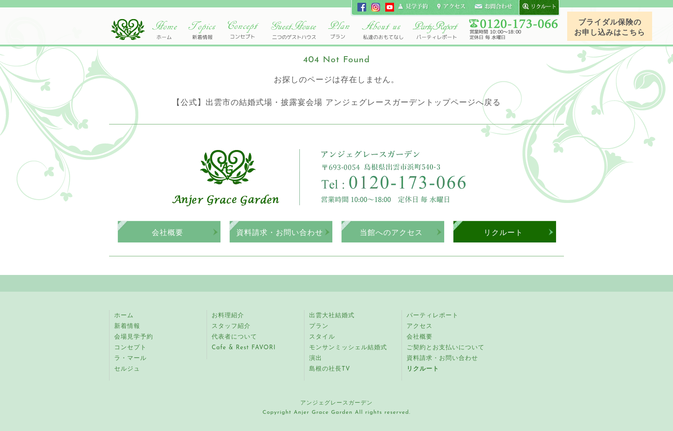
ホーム (164, 30)
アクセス (420, 326)
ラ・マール (130, 358)
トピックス (201, 30)
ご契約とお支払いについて (446, 348)
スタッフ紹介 (231, 326)
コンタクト (493, 7)
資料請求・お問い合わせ (279, 232)
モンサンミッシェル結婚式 (348, 348)
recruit (537, 7)
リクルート (503, 232)
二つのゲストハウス (293, 30)
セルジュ (127, 369)
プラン (319, 326)
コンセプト (243, 30)
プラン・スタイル (338, 30)
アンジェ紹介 (382, 30)
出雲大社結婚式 (332, 316)
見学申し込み (414, 7)
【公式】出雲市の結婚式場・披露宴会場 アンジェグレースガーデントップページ (324, 103)
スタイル (322, 337)
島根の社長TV (329, 369)
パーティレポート (435, 30)
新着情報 (127, 326)
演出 (315, 358)
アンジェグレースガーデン (127, 29)
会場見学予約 (133, 337)
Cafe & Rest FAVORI (244, 348)
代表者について (234, 337)
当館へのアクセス (391, 232)
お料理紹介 (228, 316)
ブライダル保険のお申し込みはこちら (609, 28)
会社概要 (167, 232)
